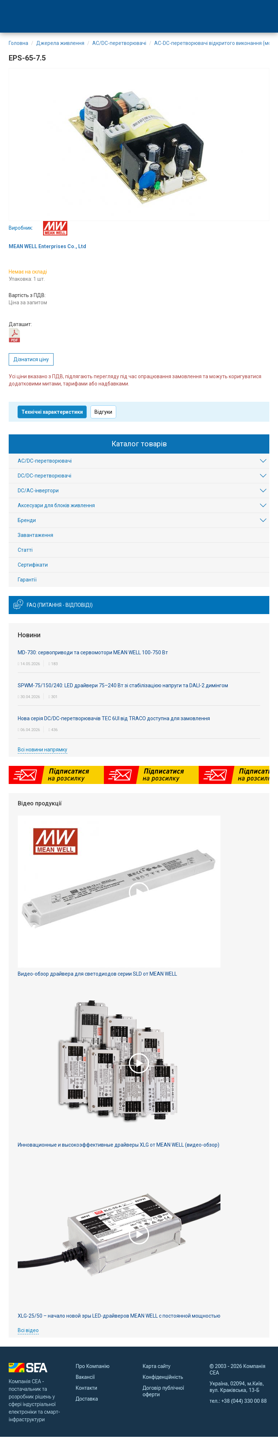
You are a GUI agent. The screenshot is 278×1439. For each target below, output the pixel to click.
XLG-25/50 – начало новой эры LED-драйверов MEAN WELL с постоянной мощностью (119, 1318)
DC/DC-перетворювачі (44, 478)
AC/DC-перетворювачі (45, 463)
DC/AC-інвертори (38, 493)
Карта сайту (156, 1368)
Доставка (87, 1401)
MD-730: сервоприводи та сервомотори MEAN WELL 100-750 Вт (93, 654)
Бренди (27, 522)
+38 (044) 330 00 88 (244, 1403)
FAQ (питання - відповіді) (60, 607)
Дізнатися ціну (31, 361)
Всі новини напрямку (42, 751)
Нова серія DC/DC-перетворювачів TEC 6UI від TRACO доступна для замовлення (114, 720)
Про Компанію (93, 1368)
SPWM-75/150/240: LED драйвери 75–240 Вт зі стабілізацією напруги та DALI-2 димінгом (123, 687)
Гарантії (27, 582)
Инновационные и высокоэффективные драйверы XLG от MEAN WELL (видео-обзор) (118, 1147)
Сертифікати (33, 567)
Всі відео (28, 1332)
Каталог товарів (139, 446)
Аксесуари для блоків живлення (56, 507)
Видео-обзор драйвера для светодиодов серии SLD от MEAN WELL (97, 976)
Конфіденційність (163, 1379)
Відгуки (103, 414)
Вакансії (85, 1379)
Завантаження (35, 537)
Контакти (86, 1390)
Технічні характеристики (52, 414)
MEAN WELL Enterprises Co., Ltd (47, 248)
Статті (25, 552)
